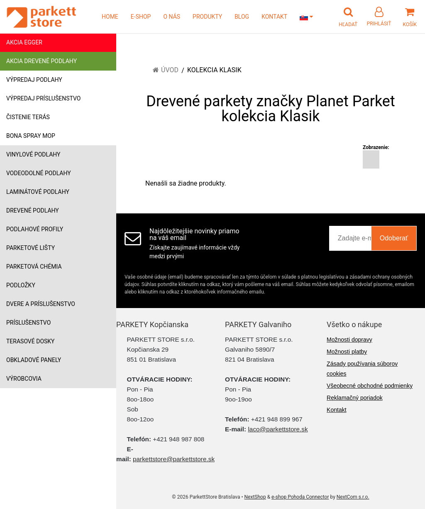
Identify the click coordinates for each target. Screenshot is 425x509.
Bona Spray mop (30, 135)
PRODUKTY (207, 16)
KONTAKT (274, 16)
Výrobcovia (24, 378)
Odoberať (394, 238)
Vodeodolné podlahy (38, 173)
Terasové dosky (30, 341)
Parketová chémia (34, 266)
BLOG (241, 16)
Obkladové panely (33, 360)
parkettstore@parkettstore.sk (174, 459)
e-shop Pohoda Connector (300, 497)
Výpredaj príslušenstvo (43, 98)
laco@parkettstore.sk (278, 429)
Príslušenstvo (28, 322)
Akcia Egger (24, 42)
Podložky (20, 285)
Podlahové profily (34, 229)
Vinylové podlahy (33, 154)
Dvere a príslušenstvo (40, 304)
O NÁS (171, 16)
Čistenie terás (28, 117)
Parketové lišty (30, 248)
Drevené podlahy (32, 210)
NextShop (255, 497)
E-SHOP (141, 16)
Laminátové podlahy (37, 191)
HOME (110, 16)
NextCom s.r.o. (353, 497)
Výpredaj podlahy (34, 79)
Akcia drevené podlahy (41, 61)
